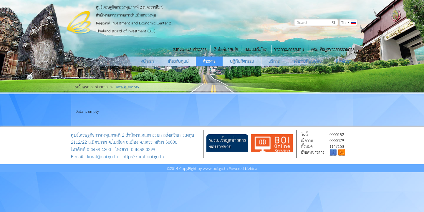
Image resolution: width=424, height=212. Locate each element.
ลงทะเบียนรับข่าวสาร (190, 49)
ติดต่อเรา (343, 61)
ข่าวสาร (209, 61)
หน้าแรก (147, 61)
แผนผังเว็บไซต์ (256, 49)
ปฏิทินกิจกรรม (242, 61)
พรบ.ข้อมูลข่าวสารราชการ (333, 49)
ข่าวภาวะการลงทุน (289, 49)
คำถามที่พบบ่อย (308, 61)
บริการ (274, 61)
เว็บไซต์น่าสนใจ (225, 49)
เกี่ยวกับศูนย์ (178, 61)
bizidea (251, 168)
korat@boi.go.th (102, 156)
